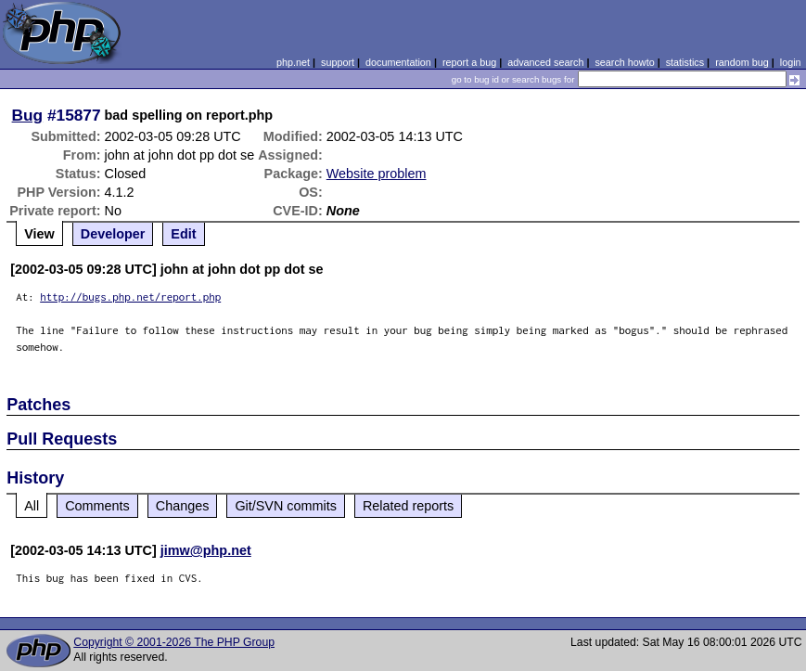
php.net (293, 62)
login (790, 62)
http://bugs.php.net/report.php (130, 296)
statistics (685, 62)
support (337, 62)
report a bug (469, 62)
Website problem (376, 173)
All (31, 505)
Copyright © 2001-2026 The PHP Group (174, 642)
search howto (624, 62)
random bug (742, 62)
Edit (183, 233)
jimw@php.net (205, 550)
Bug (28, 115)
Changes (183, 505)
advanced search (545, 62)
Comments (97, 505)
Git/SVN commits (286, 505)
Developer (113, 233)
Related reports (408, 505)
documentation (398, 62)
